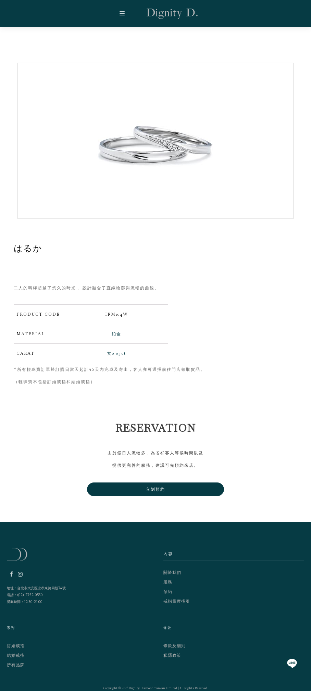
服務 (167, 582)
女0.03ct (116, 353)
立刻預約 (155, 489)
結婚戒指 (16, 655)
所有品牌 (16, 664)
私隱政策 (172, 655)
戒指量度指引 (176, 601)
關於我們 (172, 572)
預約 (167, 591)
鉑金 (116, 334)
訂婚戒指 (16, 645)
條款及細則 (174, 645)
